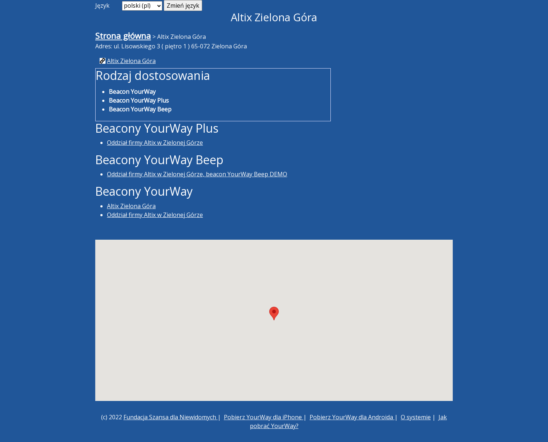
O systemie (416, 417)
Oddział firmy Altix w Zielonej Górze (155, 143)
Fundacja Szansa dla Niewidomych (170, 417)
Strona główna (123, 35)
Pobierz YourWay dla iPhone (263, 417)
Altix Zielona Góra (131, 61)
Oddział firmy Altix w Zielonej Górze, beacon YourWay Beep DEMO (197, 174)
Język (102, 5)
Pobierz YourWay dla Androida (352, 417)
